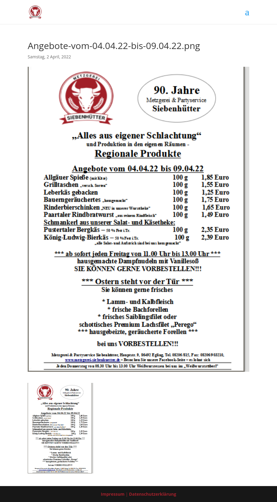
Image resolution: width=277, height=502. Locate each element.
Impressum (113, 494)
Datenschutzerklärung (152, 494)
